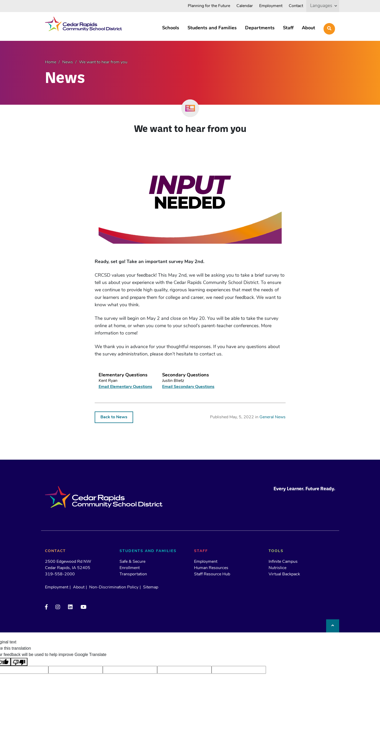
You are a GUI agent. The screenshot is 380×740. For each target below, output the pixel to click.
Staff (288, 28)
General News (272, 417)
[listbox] (322, 6)
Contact (296, 6)
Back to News (113, 417)
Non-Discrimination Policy (113, 587)
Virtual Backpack (284, 574)
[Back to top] (332, 625)
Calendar (244, 6)
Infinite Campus (283, 562)
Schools (170, 28)
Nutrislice (277, 568)
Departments (260, 28)
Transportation (133, 574)
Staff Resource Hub (212, 574)
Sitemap (150, 587)
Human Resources (211, 568)
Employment (270, 6)
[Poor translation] (19, 662)
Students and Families (212, 28)
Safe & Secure (132, 562)
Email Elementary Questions (125, 387)
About (308, 28)
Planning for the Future (209, 6)
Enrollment (130, 568)
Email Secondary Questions (188, 387)
